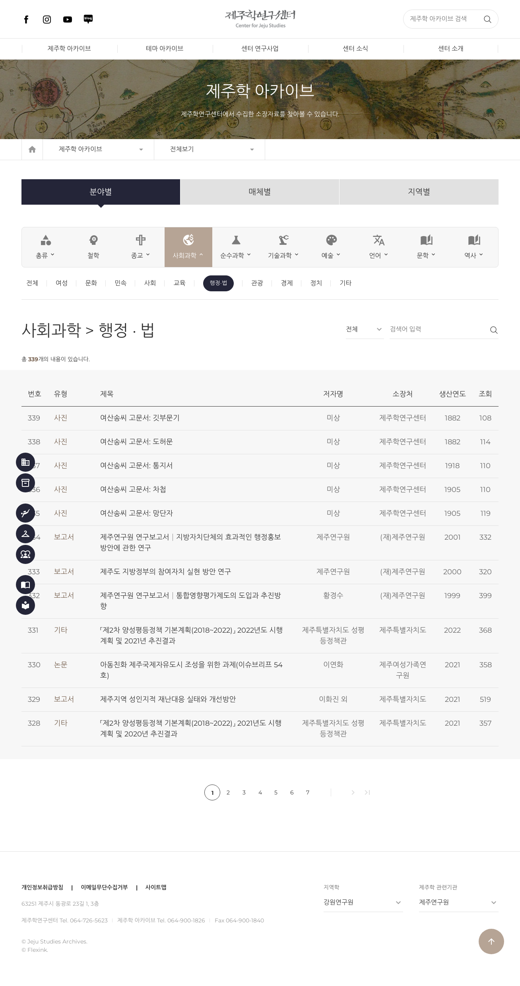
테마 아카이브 (164, 48)
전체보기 (182, 149)
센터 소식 (355, 48)
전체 (32, 283)
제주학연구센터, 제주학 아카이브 (260, 19)
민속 (120, 283)
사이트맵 (156, 887)
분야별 (100, 192)
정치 (316, 283)
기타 (345, 283)
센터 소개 (451, 48)
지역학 (331, 887)
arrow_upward (491, 941)
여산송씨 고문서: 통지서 (136, 465)
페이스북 (26, 19)
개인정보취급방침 (42, 887)
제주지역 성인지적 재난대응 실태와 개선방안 (168, 699)
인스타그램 (47, 19)
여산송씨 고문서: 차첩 (133, 489)
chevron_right (353, 792)
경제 (287, 283)
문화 (91, 283)
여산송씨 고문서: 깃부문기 (140, 418)
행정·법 (218, 283)
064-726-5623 (89, 920)
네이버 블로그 (88, 19)
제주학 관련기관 (438, 887)
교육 (179, 283)
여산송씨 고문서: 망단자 (136, 513)
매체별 (259, 192)
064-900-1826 (186, 920)
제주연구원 (434, 902)
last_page (367, 792)
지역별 (419, 192)
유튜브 (67, 19)
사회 (150, 283)
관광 (257, 283)
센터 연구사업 (260, 48)
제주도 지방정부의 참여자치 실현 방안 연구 (165, 572)
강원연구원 (338, 902)
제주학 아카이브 (69, 48)
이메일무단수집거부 (104, 887)
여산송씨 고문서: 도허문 (136, 442)
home (32, 149)
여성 (62, 283)
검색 (487, 19)
